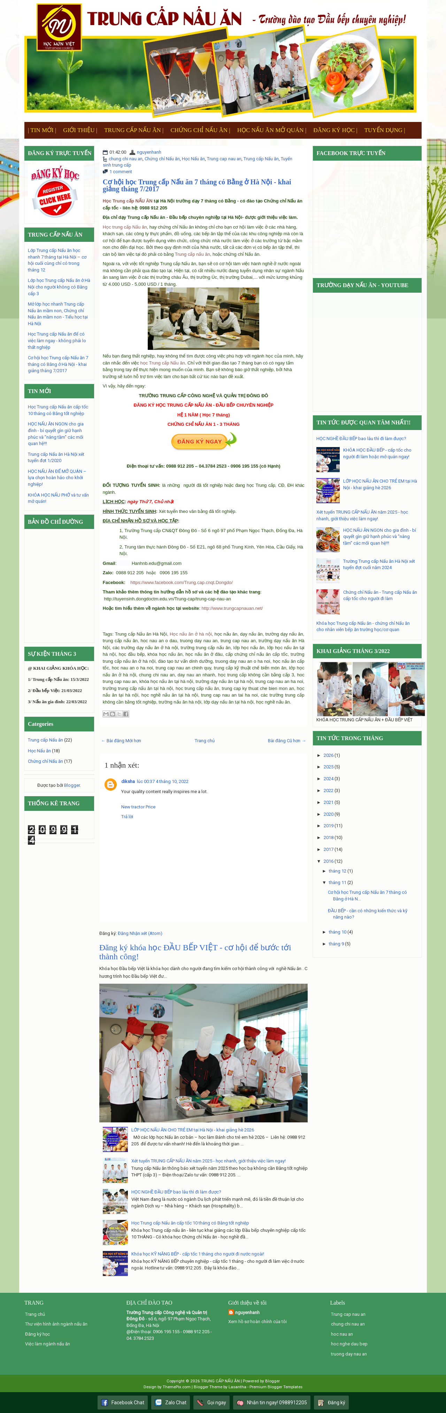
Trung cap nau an (224, 158)
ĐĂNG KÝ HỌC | (335, 130)
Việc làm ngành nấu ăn (47, 1343)
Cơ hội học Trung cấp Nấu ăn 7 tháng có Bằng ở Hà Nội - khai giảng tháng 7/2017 (197, 185)
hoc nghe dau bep (349, 1343)
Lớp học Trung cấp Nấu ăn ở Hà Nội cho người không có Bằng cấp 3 (59, 287)
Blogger (72, 785)
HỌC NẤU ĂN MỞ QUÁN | (272, 130)
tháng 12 (337, 871)
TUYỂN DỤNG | (384, 130)
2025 (328, 766)
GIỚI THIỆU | (80, 130)
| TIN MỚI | (42, 130)
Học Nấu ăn (193, 158)
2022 (328, 790)
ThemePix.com (177, 1386)
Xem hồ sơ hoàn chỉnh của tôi (257, 1321)
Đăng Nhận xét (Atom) (140, 933)
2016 (328, 861)
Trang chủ (205, 740)
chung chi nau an (126, 158)
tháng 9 (336, 943)
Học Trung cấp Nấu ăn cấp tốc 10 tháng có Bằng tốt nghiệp (190, 1223)
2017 (328, 849)
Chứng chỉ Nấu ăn (162, 158)
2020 (328, 814)
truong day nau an (349, 1354)
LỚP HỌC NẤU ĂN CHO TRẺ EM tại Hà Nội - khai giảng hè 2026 (192, 1129)
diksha (128, 781)
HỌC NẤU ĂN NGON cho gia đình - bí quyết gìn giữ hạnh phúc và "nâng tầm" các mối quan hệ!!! (379, 537)
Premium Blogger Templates (275, 1386)
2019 (328, 825)
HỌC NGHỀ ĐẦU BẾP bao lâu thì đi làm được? (176, 1192)
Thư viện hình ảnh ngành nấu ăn (56, 1324)
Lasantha (237, 1386)
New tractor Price (138, 806)
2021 (328, 802)
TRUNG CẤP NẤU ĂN (220, 1381)
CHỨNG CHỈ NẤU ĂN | (200, 130)
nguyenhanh (149, 152)
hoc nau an (342, 1334)
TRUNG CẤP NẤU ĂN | (133, 130)
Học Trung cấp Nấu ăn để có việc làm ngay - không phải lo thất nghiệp (57, 340)
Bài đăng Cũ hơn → (287, 740)
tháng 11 (337, 882)
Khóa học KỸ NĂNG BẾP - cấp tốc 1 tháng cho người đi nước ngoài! (197, 1254)
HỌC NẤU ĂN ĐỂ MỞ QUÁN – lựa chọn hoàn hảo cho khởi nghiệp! (57, 478)
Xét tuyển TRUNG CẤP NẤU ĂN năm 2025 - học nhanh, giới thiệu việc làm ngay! (208, 1161)
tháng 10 (337, 932)
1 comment (120, 171)
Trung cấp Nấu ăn (261, 158)
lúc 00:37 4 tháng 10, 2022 (163, 781)
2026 (328, 755)
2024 (328, 778)
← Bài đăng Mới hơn (121, 740)
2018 (328, 837)
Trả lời (127, 816)
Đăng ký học (37, 1334)
